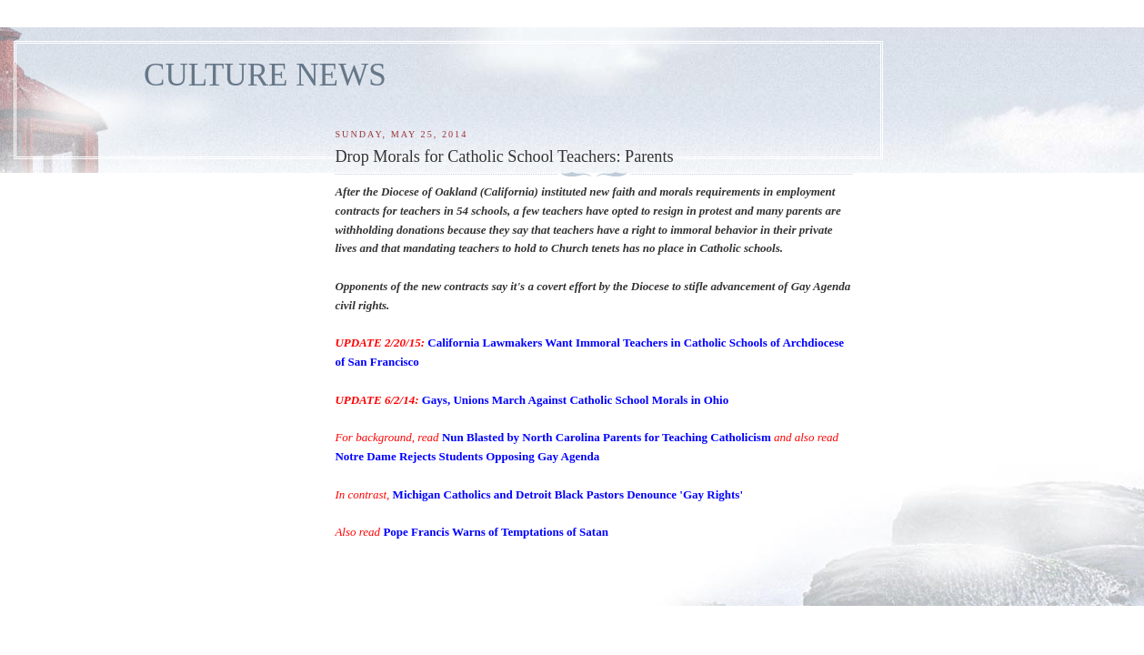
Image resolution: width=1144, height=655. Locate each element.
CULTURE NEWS (265, 75)
